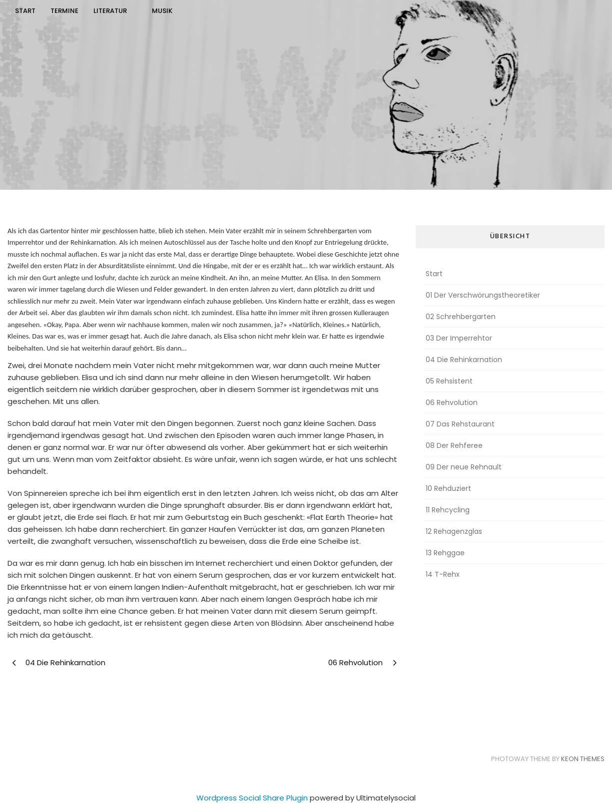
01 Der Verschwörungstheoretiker (483, 295)
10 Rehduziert (448, 488)
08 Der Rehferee (454, 445)
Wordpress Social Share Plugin (253, 798)
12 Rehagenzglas (454, 531)
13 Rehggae (445, 553)
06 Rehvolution (452, 402)
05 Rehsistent (449, 381)
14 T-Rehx (443, 574)
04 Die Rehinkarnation (464, 360)
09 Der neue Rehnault (464, 467)
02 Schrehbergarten (461, 317)
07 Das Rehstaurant (460, 424)
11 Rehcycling (448, 510)
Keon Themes (583, 759)
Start (434, 274)
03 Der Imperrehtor (459, 338)
